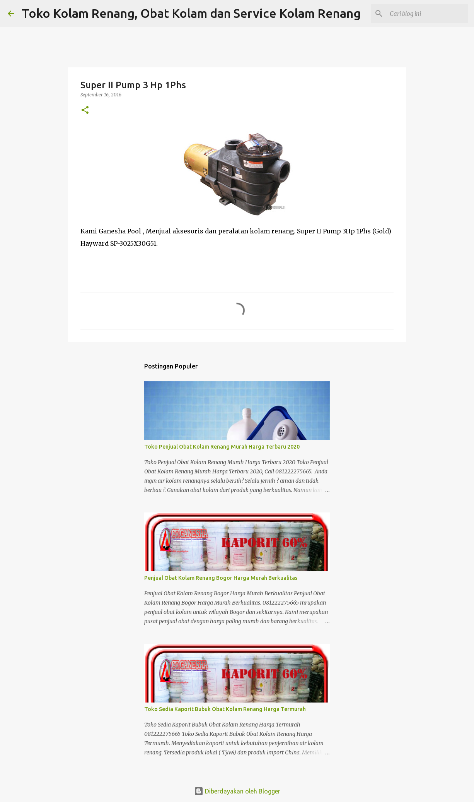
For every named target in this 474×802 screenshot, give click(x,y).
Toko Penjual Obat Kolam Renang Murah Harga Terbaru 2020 (222, 447)
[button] (85, 110)
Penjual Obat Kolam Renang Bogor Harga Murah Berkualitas (220, 578)
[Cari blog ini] (427, 13)
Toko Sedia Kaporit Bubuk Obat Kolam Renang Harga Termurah (225, 709)
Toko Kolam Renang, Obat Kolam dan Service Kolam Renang (191, 13)
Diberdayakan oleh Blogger (237, 791)
